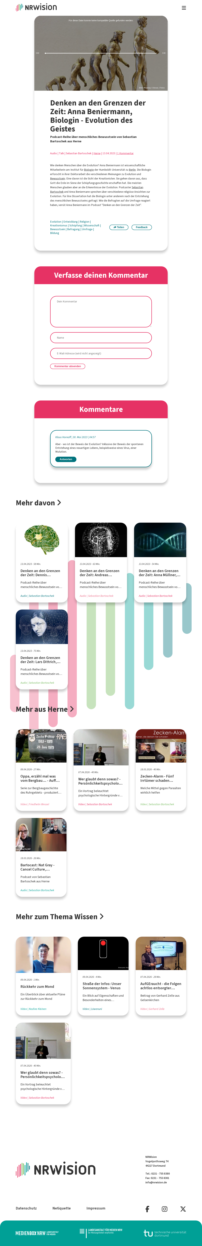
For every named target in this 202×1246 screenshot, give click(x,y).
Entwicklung (70, 222)
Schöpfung (76, 225)
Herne (97, 153)
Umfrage (87, 229)
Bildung (54, 233)
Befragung (73, 229)
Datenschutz (26, 1208)
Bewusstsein (57, 178)
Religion (85, 222)
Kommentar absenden (68, 366)
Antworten (66, 459)
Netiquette (61, 1208)
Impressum (96, 1208)
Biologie (89, 170)
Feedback (142, 227)
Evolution (56, 222)
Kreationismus (59, 225)
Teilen (119, 227)
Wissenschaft (92, 225)
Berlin (132, 170)
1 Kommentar (125, 153)
